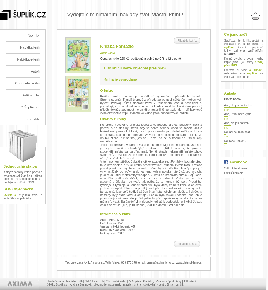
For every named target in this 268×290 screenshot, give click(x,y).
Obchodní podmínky (168, 281)
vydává (229, 47)
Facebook (238, 162)
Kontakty (33, 119)
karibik (180, 284)
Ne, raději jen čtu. (235, 140)
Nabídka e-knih (28, 59)
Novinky (34, 35)
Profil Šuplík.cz (233, 173)
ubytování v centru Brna (158, 284)
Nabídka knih (30, 47)
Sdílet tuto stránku (235, 168)
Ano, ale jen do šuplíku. (238, 105)
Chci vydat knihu (27, 83)
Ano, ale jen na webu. (237, 123)
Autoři (35, 71)
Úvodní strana (55, 281)
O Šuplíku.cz (30, 107)
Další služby (30, 95)
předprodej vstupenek (107, 284)
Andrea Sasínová (81, 284)
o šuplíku (256, 70)
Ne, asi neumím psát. (237, 132)
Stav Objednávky (18, 189)
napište (252, 73)
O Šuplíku (135, 281)
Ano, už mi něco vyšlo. (238, 114)
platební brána (132, 284)
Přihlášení (190, 281)
